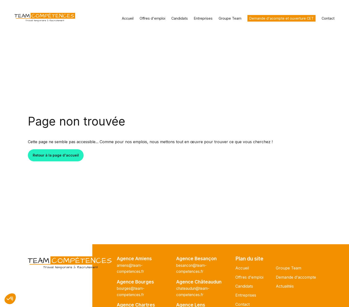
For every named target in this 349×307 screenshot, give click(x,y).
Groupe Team (230, 18)
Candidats (179, 18)
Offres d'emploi (152, 18)
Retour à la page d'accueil (56, 155)
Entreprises (203, 18)
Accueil (128, 18)
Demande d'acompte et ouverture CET (281, 18)
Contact (328, 18)
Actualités (285, 286)
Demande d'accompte (296, 277)
